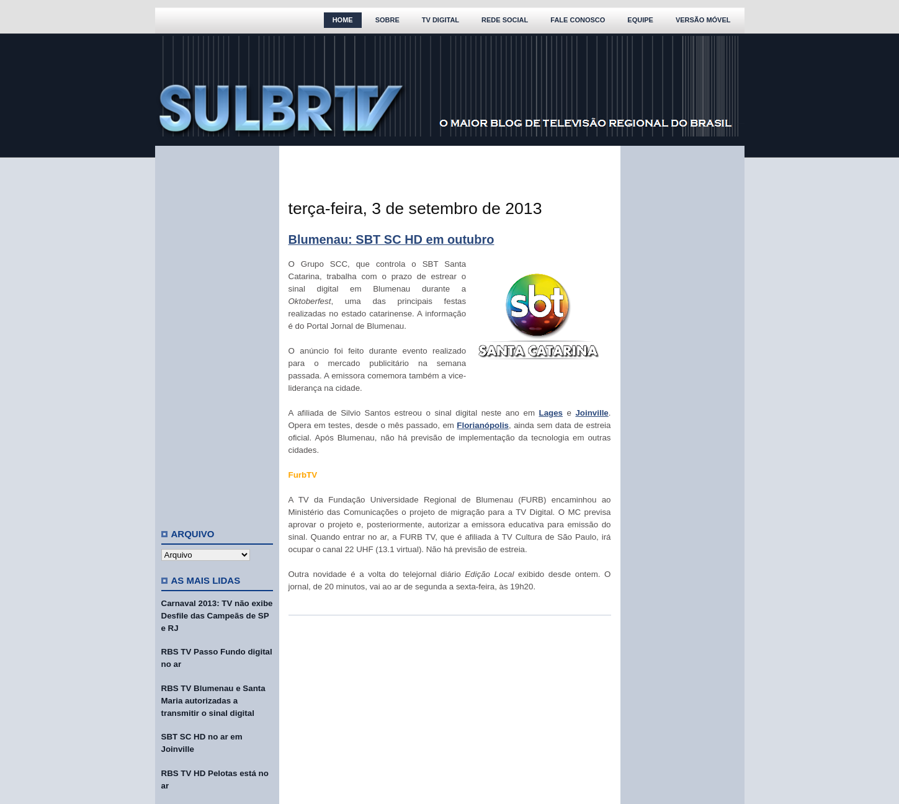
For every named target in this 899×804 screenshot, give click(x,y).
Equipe (640, 20)
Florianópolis (483, 425)
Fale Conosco (577, 20)
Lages (551, 413)
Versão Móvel (703, 20)
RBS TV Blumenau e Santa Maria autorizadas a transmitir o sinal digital (213, 701)
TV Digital (440, 20)
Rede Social (504, 20)
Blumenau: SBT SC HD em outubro (391, 239)
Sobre (387, 20)
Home (343, 20)
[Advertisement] (217, 332)
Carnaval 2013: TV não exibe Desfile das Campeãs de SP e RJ (217, 616)
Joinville (591, 413)
